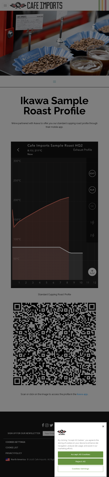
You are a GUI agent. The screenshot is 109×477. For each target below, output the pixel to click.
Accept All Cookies (80, 454)
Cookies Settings (80, 469)
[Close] (103, 426)
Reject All (81, 461)
